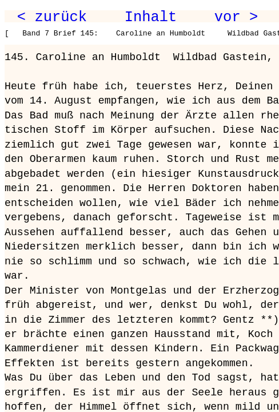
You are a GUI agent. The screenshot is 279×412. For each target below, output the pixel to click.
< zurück (52, 17)
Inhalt (151, 17)
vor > (236, 17)
